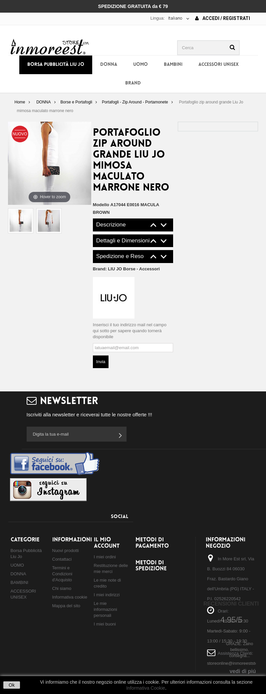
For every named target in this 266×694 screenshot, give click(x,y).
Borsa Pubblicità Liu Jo (55, 64)
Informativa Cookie (145, 688)
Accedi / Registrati (222, 18)
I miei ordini (105, 556)
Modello (101, 204)
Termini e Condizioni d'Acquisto (62, 573)
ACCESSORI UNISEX (218, 64)
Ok (12, 685)
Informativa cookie (70, 597)
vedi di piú (242, 671)
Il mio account (107, 543)
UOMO (140, 64)
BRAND (133, 83)
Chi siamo (62, 588)
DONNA (108, 64)
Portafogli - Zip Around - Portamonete (135, 102)
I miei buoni (105, 624)
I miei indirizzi (107, 594)
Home (19, 102)
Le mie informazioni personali (105, 609)
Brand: (126, 268)
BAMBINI (173, 64)
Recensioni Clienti (231, 604)
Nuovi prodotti (65, 550)
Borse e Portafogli (76, 102)
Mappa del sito (66, 605)
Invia (100, 361)
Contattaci (62, 559)
